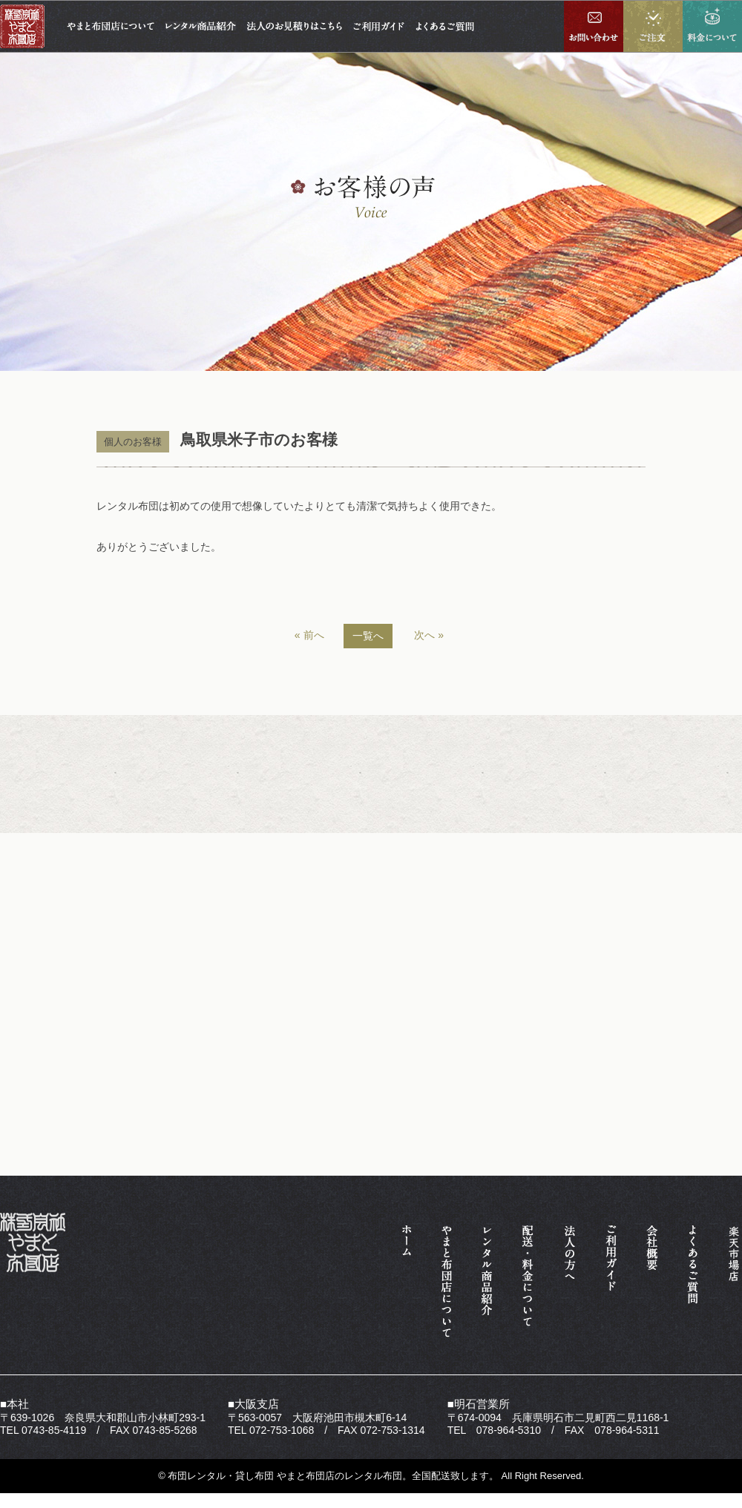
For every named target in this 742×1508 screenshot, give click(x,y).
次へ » (429, 635)
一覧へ (368, 636)
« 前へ (309, 635)
